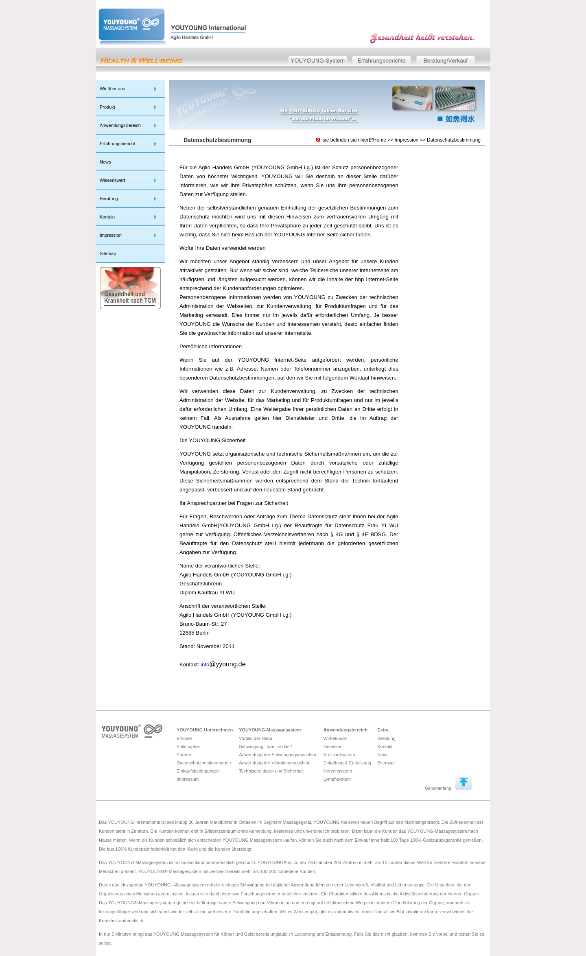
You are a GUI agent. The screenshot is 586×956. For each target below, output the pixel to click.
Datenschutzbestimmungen (204, 762)
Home (379, 140)
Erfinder (184, 738)
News (105, 161)
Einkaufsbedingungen (198, 770)
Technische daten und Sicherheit (271, 770)
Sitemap (108, 253)
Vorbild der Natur (256, 738)
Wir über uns (112, 88)
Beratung (109, 198)
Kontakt (107, 216)
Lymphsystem (337, 779)
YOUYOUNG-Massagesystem (270, 729)
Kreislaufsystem (339, 754)
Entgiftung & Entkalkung (347, 762)
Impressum (188, 779)
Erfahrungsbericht (117, 143)
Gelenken (333, 746)
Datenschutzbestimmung (454, 140)
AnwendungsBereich (120, 125)
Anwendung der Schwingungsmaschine (278, 754)
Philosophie (188, 746)
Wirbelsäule (335, 738)
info (205, 664)
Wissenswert (112, 180)
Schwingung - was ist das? (265, 746)
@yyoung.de (227, 664)
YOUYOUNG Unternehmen (205, 729)
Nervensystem (338, 770)
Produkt (107, 107)
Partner (184, 754)
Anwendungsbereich (345, 729)
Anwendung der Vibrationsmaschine (274, 762)
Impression (111, 235)
